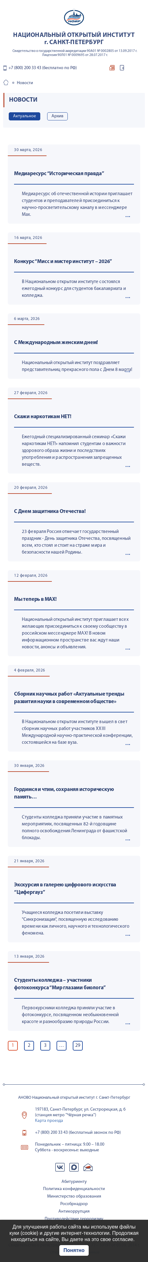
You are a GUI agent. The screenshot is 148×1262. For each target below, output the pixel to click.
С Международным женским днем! (56, 342)
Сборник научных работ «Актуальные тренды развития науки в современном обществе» (69, 698)
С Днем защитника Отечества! (50, 511)
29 (78, 1045)
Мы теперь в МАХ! (35, 599)
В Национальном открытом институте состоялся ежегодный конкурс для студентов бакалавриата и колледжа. (74, 289)
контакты (130, 69)
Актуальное (24, 116)
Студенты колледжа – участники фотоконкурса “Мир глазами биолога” (60, 984)
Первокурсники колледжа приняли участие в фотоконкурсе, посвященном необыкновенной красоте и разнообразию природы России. (70, 1015)
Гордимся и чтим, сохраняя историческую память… (64, 793)
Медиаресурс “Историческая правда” (59, 173)
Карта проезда (49, 1120)
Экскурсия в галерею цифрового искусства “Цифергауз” (65, 888)
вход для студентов (121, 69)
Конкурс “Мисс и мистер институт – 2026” (63, 261)
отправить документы (111, 69)
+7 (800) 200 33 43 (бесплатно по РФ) (42, 68)
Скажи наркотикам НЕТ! (43, 416)
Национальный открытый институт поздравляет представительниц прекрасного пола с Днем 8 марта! (77, 366)
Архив (57, 116)
